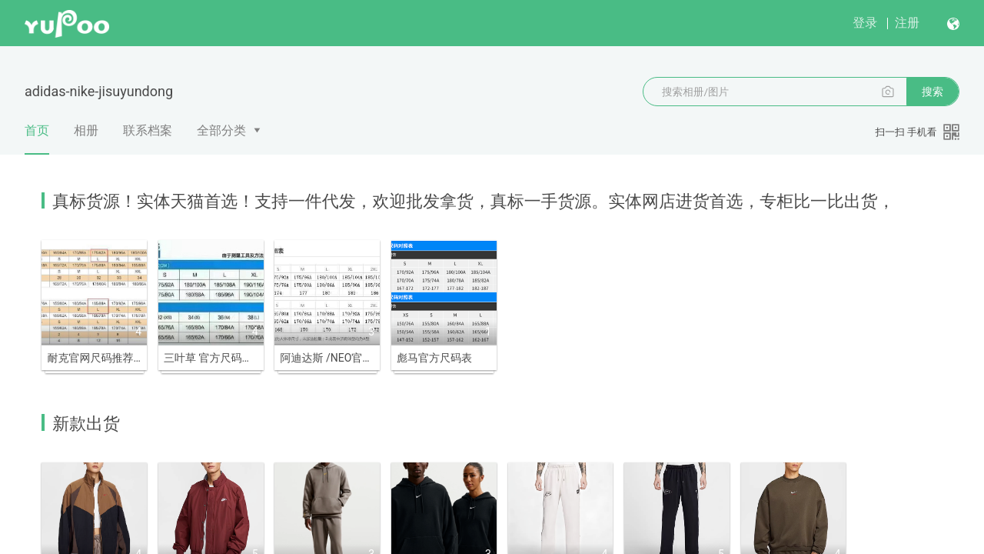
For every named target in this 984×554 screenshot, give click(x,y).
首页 (37, 139)
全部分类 (221, 130)
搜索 (932, 91)
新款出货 (86, 420)
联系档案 (147, 130)
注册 (907, 22)
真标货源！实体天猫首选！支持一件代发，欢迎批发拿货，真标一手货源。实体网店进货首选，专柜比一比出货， (473, 201)
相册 (86, 130)
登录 (865, 22)
